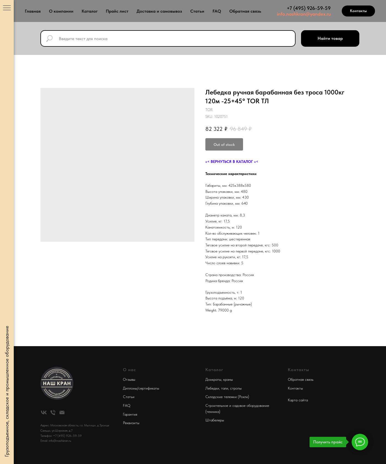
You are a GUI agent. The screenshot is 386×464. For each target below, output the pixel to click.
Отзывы (129, 379)
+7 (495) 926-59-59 (309, 8)
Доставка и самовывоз (159, 11)
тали (224, 388)
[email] (62, 412)
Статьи (197, 11)
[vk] (43, 412)
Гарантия (130, 414)
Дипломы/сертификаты (141, 388)
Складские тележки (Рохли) (227, 396)
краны (228, 379)
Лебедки (212, 388)
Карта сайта (298, 400)
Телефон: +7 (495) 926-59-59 (61, 436)
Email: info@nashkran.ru (55, 441)
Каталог (90, 11)
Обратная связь (245, 11)
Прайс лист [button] (117, 11)
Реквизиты (131, 423)
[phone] (52, 412)
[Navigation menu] (7, 8)
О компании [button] (61, 11)
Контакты (295, 388)
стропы (236, 388)
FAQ (217, 11)
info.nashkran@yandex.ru (304, 14)
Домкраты (213, 379)
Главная (33, 11)
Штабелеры (214, 420)
